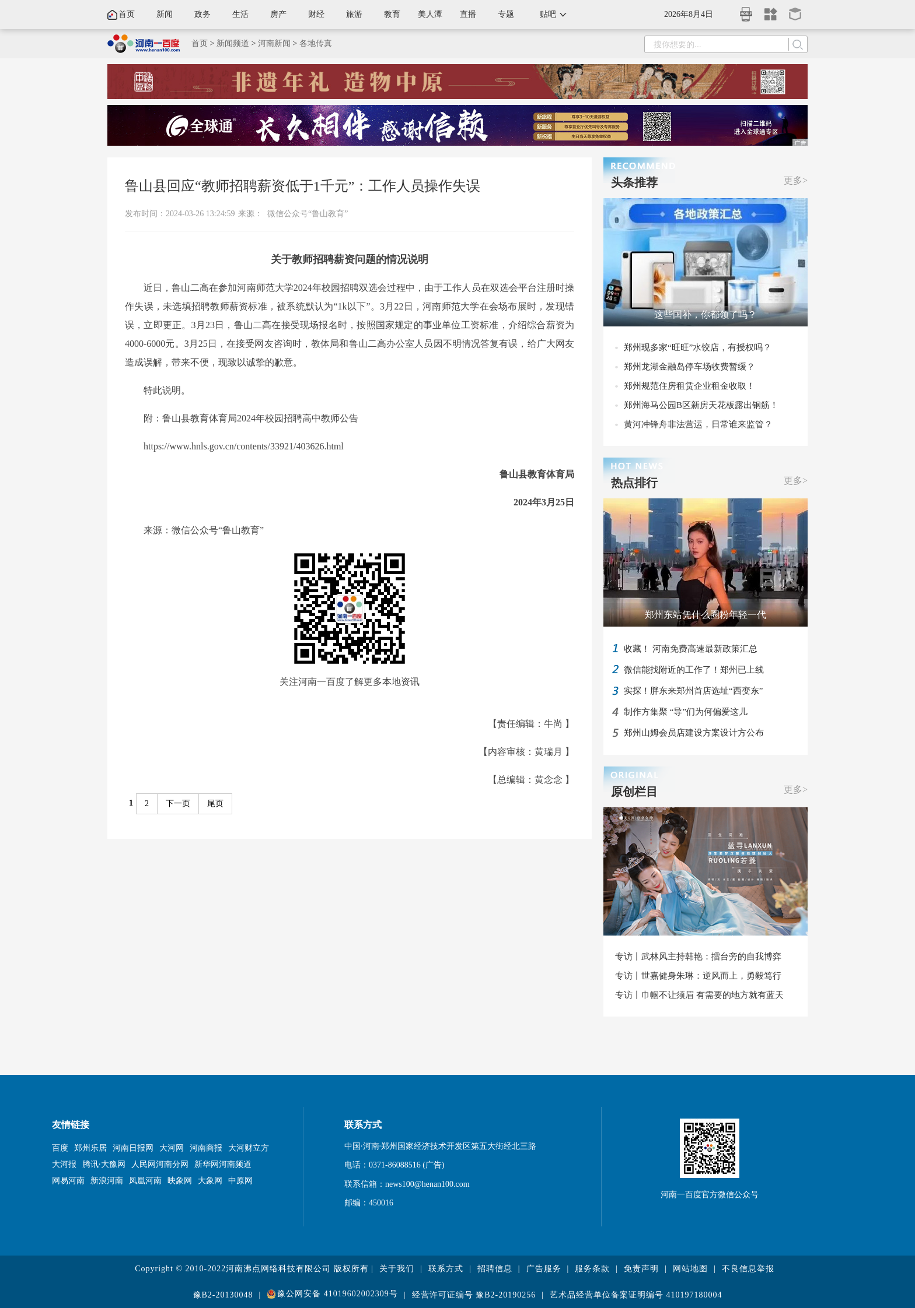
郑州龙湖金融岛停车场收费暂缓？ (689, 366)
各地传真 (315, 43)
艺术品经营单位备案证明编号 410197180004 (636, 1295)
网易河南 (68, 1180)
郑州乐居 (90, 1148)
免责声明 (641, 1268)
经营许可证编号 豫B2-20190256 (474, 1295)
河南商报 (206, 1148)
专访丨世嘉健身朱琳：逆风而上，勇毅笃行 (698, 975)
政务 (202, 14)
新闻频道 (232, 43)
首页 (126, 14)
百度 (60, 1148)
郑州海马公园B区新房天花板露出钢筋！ (701, 405)
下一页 (178, 803)
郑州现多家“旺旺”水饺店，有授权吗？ (697, 347)
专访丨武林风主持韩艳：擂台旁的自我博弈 (698, 956)
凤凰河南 (145, 1180)
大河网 (171, 1148)
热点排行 (634, 482)
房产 (278, 14)
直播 (468, 14)
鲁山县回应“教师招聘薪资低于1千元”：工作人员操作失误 (302, 186)
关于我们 (396, 1268)
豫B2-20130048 (223, 1295)
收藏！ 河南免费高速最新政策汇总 (690, 648)
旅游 (354, 14)
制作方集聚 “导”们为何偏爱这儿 (686, 711)
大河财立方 (248, 1148)
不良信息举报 (748, 1268)
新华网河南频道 (223, 1164)
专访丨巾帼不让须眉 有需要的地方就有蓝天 (699, 995)
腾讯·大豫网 (103, 1164)
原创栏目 (634, 791)
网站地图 (690, 1268)
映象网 (179, 1180)
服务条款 (592, 1268)
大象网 (210, 1180)
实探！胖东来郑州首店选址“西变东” (693, 690)
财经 (316, 14)
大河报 (64, 1164)
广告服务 (543, 1268)
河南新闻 (274, 43)
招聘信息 (494, 1268)
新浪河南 (106, 1180)
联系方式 (445, 1268)
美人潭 (430, 14)
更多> (796, 180)
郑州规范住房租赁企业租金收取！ (689, 386)
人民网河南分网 (159, 1164)
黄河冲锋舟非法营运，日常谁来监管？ (698, 424)
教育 (392, 14)
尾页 (215, 803)
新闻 (164, 14)
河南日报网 (133, 1148)
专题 (506, 14)
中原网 (240, 1180)
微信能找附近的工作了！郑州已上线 (694, 669)
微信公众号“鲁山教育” (307, 213)
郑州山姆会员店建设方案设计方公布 (694, 732)
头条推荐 (634, 182)
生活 (240, 14)
